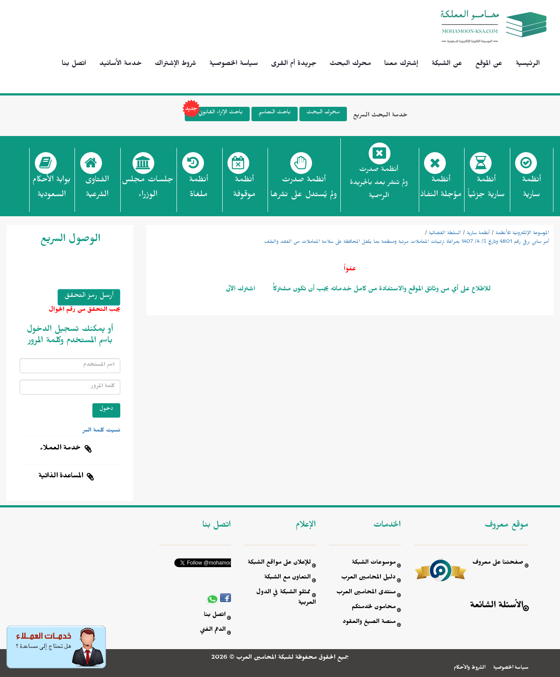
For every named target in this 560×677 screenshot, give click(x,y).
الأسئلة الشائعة (496, 606)
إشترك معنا (401, 64)
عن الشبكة (446, 64)
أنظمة (531, 190)
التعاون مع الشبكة (287, 578)
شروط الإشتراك (175, 64)
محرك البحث (350, 64)
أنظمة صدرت (303, 190)
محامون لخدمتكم (374, 608)
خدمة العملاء (60, 449)
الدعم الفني (213, 630)
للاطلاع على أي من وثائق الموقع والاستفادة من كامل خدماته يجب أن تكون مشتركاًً (381, 290)
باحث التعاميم (274, 113)
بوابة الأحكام (51, 190)
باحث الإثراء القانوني (214, 114)
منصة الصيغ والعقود (369, 622)
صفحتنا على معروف (497, 563)
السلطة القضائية (445, 234)
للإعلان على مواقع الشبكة (279, 563)
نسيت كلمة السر (101, 431)
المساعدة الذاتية (60, 477)
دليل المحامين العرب (368, 578)
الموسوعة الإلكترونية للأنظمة (522, 234)
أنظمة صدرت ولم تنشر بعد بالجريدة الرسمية (379, 183)
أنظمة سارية (478, 234)
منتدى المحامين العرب (366, 593)
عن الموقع (488, 64)
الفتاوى (97, 190)
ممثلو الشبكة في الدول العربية (286, 598)
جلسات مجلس (147, 190)
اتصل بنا (74, 64)
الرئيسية (528, 64)
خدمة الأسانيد (120, 64)
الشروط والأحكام (469, 668)
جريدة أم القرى (293, 64)
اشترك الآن (240, 290)
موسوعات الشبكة (374, 563)
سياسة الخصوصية (233, 64)
